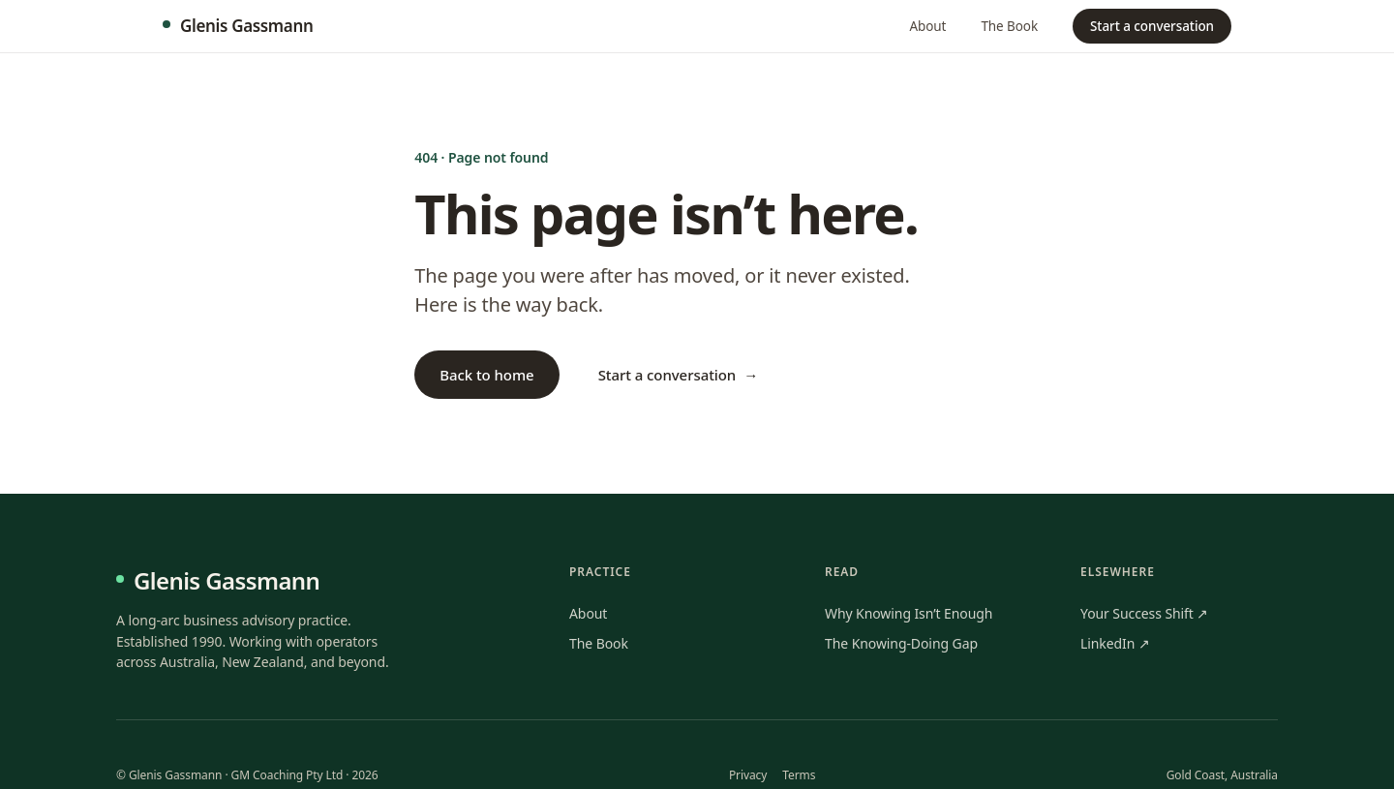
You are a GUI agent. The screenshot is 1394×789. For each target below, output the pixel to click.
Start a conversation (1152, 26)
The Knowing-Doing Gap (901, 643)
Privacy (748, 775)
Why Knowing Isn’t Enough (908, 613)
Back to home (486, 374)
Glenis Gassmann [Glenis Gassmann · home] (238, 26)
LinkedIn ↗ (1115, 643)
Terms (798, 775)
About (928, 26)
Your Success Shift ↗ (1144, 613)
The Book (1009, 26)
